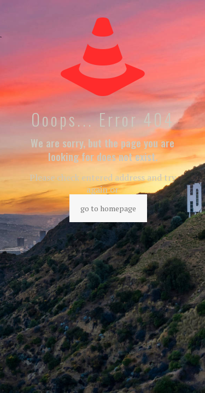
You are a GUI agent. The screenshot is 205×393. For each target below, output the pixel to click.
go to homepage (108, 208)
